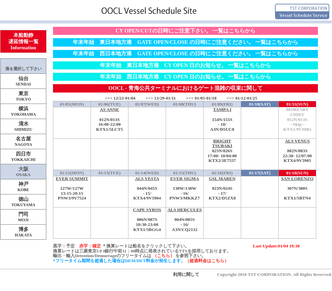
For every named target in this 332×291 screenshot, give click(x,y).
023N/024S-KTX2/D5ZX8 (222, 188)
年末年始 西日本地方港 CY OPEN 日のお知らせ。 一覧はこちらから (185, 76)
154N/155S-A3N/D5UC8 (222, 119)
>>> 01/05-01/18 (201, 98)
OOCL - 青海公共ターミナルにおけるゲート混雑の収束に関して (185, 88)
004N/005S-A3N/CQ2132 (184, 220)
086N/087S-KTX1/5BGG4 (147, 220)
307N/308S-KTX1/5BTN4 (297, 188)
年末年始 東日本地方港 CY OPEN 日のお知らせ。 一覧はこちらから (185, 65)
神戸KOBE (23, 186)
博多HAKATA (23, 232)
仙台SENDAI (23, 81)
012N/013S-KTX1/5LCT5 (109, 119)
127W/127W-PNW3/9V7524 (72, 188)
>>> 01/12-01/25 (242, 98)
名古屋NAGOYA (23, 141)
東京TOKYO (23, 96)
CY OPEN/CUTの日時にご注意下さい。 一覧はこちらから (185, 31)
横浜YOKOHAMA (23, 111)
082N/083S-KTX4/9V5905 (297, 151)
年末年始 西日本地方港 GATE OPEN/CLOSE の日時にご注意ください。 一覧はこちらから (185, 53)
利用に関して (186, 274)
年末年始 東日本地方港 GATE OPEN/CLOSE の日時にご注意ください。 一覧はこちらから (185, 42)
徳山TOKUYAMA (23, 201)
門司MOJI (23, 217)
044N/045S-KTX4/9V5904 (147, 188)
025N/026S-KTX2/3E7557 (222, 151)
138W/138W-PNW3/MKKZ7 (184, 188)
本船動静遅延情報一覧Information (23, 41)
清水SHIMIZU (23, 126)
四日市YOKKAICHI (23, 156)
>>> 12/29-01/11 (161, 98)
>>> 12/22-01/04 (120, 98)
